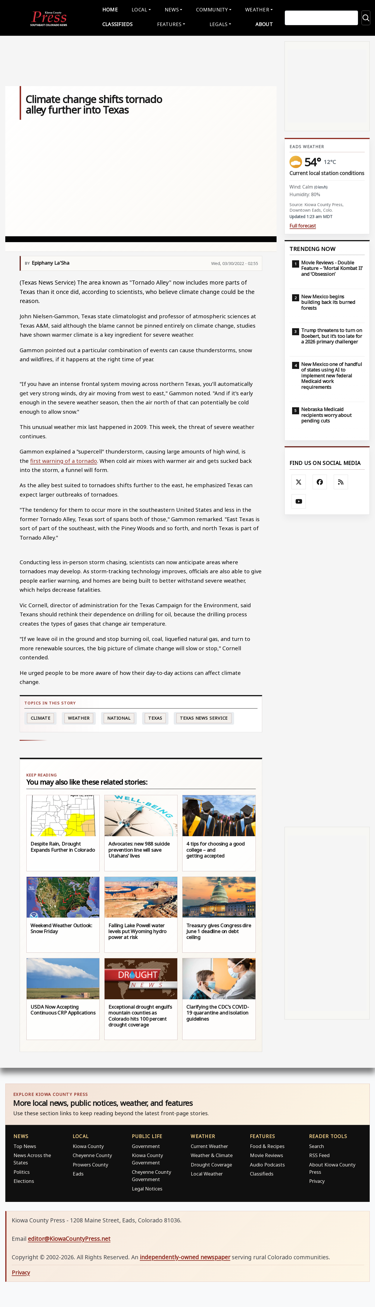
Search (316, 1144)
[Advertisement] (327, 669)
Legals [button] (218, 23)
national (119, 716)
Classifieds (120, 23)
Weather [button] (255, 9)
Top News (24, 1144)
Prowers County (90, 1163)
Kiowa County (88, 1144)
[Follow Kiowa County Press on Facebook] (320, 480)
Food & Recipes (267, 1144)
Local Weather (207, 1172)
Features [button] (170, 23)
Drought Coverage (211, 1163)
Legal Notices (147, 1187)
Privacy (317, 1179)
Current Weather (209, 1144)
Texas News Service (204, 716)
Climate (40, 716)
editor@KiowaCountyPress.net (69, 1237)
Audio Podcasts (267, 1163)
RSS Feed (319, 1154)
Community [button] (210, 9)
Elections (23, 1179)
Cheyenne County (92, 1154)
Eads (78, 1172)
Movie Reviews (266, 1154)
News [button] (172, 9)
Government (146, 1144)
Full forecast (302, 225)
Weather (78, 716)
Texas (155, 716)
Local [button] (140, 9)
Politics (21, 1170)
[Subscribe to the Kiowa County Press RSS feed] (341, 480)
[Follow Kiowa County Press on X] (299, 480)
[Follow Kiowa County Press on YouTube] (299, 500)
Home (112, 9)
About (261, 23)
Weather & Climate (212, 1154)
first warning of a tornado (63, 459)
